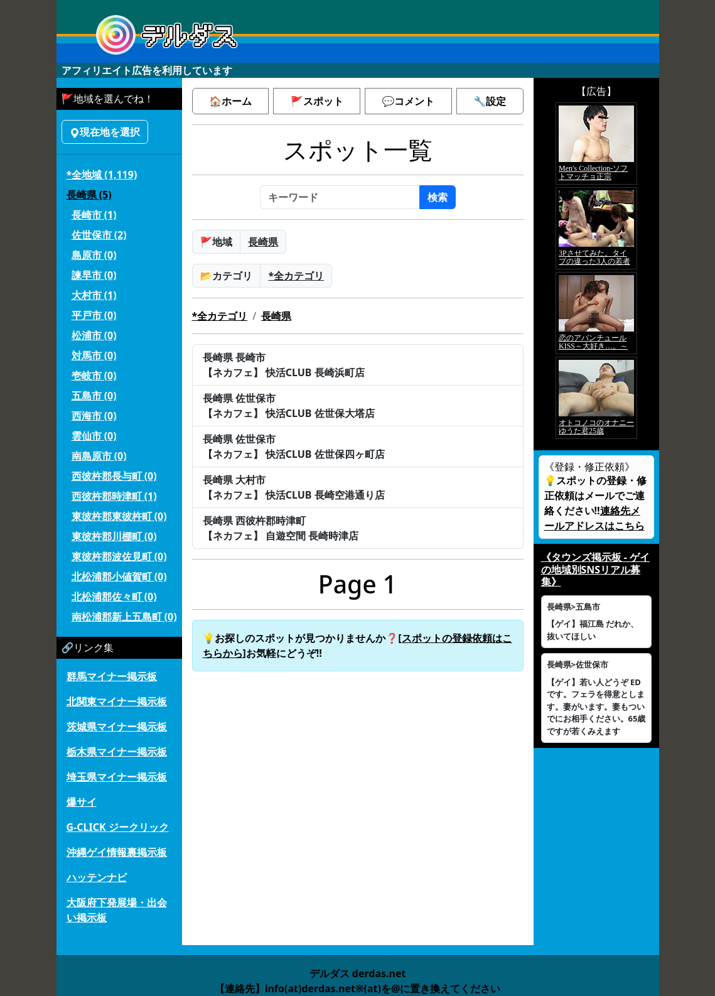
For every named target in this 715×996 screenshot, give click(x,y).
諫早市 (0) (94, 275)
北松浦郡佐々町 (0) (114, 597)
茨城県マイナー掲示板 (117, 726)
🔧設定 (489, 101)
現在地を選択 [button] (105, 132)
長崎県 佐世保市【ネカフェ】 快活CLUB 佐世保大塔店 (289, 405)
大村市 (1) (94, 295)
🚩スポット (317, 101)
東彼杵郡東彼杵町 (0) (119, 516)
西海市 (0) (94, 416)
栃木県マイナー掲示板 (117, 752)
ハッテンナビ (97, 877)
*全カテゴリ (296, 276)
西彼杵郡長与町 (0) (114, 476)
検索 (437, 197)
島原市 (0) (94, 255)
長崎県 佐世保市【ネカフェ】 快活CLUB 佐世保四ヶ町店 (294, 446)
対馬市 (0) (94, 355)
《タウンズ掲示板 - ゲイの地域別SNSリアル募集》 (595, 569)
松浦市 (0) (94, 335)
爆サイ (82, 802)
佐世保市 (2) (99, 235)
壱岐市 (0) (94, 375)
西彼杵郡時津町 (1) (114, 496)
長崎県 (263, 242)
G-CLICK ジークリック (118, 827)
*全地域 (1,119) (102, 174)
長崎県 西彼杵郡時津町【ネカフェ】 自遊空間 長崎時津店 (280, 528)
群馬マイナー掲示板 (112, 676)
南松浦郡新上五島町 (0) (124, 617)
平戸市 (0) (94, 315)
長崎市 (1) (94, 215)
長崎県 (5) (89, 195)
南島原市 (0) (99, 456)
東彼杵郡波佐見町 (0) (119, 556)
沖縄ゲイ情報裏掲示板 (117, 852)
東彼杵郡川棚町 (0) (114, 536)
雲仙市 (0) (94, 436)
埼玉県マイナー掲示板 (117, 777)
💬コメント (408, 101)
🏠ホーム (230, 101)
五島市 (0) (94, 396)
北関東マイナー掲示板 (117, 701)
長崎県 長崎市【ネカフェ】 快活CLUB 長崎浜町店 (284, 364)
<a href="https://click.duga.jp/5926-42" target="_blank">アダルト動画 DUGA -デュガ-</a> (596, 270)
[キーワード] (340, 197)
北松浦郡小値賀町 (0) (119, 576)
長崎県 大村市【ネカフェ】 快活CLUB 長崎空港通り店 (294, 487)
